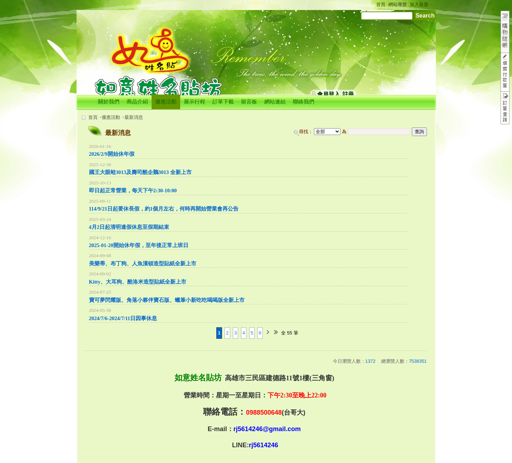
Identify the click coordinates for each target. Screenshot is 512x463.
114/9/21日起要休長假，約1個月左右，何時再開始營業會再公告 (164, 209)
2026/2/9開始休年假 (111, 154)
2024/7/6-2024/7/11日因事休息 (123, 318)
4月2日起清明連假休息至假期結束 (129, 227)
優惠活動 (111, 117)
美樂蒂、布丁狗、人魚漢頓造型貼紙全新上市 (142, 263)
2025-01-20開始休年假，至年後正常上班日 (138, 245)
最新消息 (133, 117)
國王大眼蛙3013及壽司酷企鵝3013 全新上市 (140, 172)
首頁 (93, 117)
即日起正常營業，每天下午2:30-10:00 (133, 190)
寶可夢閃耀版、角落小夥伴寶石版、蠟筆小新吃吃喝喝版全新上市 (167, 300)
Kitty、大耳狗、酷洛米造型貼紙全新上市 (138, 282)
